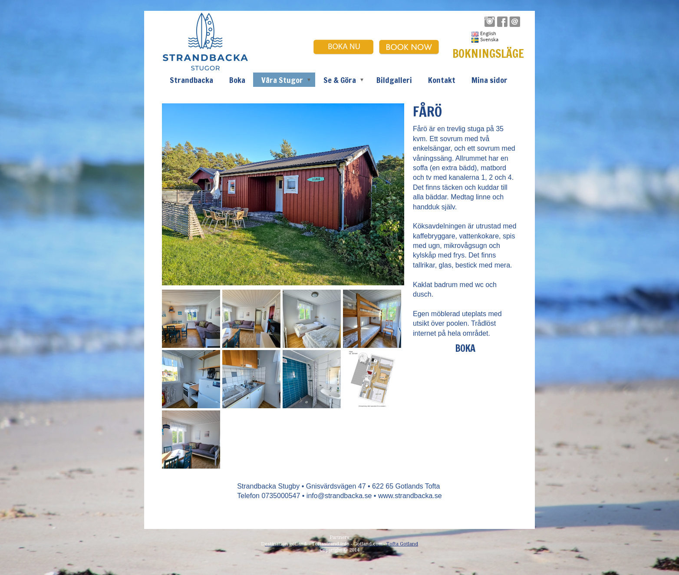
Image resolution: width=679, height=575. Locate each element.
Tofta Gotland (402, 544)
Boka (237, 80)
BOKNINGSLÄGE (488, 54)
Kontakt (441, 80)
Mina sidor (489, 80)
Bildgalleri (394, 80)
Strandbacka (191, 80)
